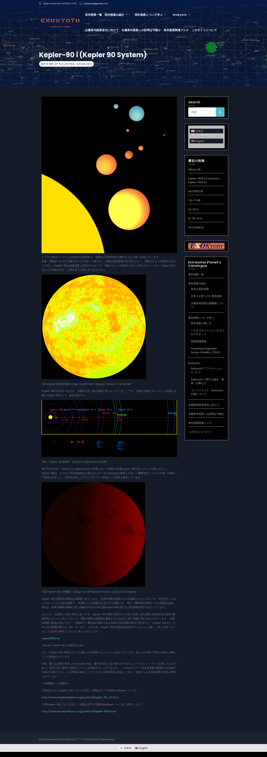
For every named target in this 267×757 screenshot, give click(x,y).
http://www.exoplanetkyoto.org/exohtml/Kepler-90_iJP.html (80, 697)
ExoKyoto (172, 15)
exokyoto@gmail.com (94, 3)
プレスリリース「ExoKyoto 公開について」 (207, 392)
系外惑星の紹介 (116, 15)
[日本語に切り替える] (206, 131)
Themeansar (107, 739)
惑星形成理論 (198, 341)
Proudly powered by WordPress (57, 739)
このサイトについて (168, 30)
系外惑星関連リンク (139, 30)
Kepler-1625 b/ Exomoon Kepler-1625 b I (204, 180)
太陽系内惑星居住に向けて (200, 15)
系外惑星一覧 (93, 15)
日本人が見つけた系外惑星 (206, 296)
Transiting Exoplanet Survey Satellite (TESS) (205, 350)
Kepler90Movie (51, 638)
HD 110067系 (195, 191)
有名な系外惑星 (66, 63)
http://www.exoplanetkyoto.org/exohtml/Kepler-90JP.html (79, 711)
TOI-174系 (194, 200)
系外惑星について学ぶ (145, 15)
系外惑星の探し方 (201, 323)
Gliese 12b (194, 169)
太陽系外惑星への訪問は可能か (104, 30)
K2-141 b (193, 209)
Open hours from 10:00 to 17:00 (57, 3)
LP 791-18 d (195, 218)
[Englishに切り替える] (206, 141)
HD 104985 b (196, 227)
